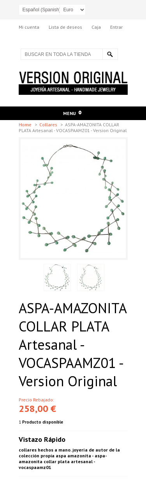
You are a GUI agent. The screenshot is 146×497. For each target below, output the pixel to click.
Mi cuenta (29, 27)
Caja (96, 27)
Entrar (116, 27)
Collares (48, 124)
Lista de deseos (65, 27)
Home (26, 124)
